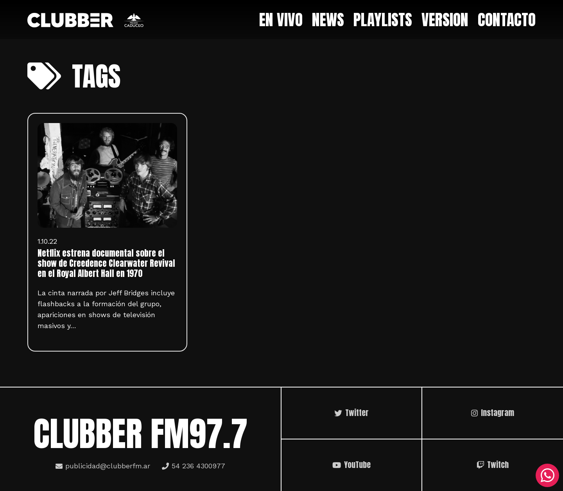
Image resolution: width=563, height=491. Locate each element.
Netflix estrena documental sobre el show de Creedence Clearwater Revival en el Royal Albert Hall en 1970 (106, 263)
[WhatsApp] (547, 475)
